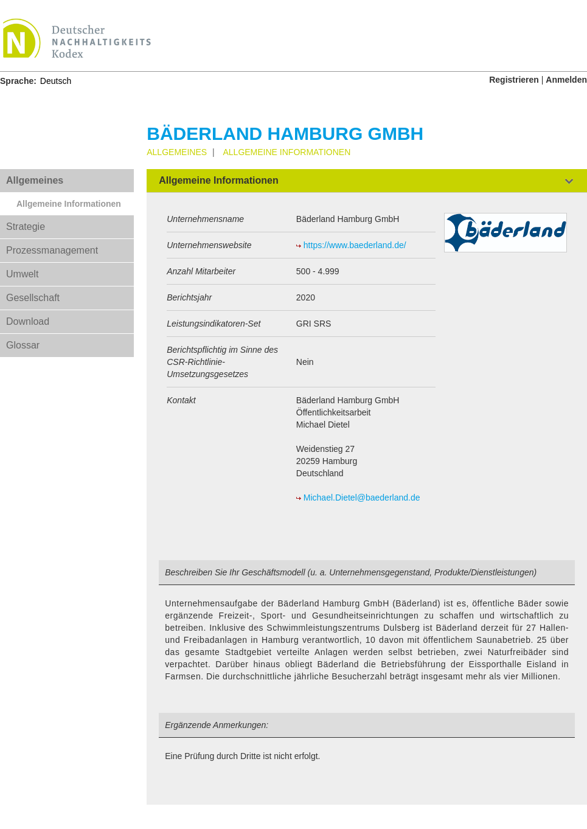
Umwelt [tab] (22, 274)
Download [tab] (27, 321)
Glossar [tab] (23, 345)
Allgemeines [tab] (34, 180)
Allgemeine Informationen (68, 204)
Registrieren (514, 80)
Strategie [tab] (25, 226)
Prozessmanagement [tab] (52, 250)
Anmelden (566, 80)
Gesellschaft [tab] (33, 298)
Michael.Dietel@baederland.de (362, 497)
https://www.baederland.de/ (355, 245)
